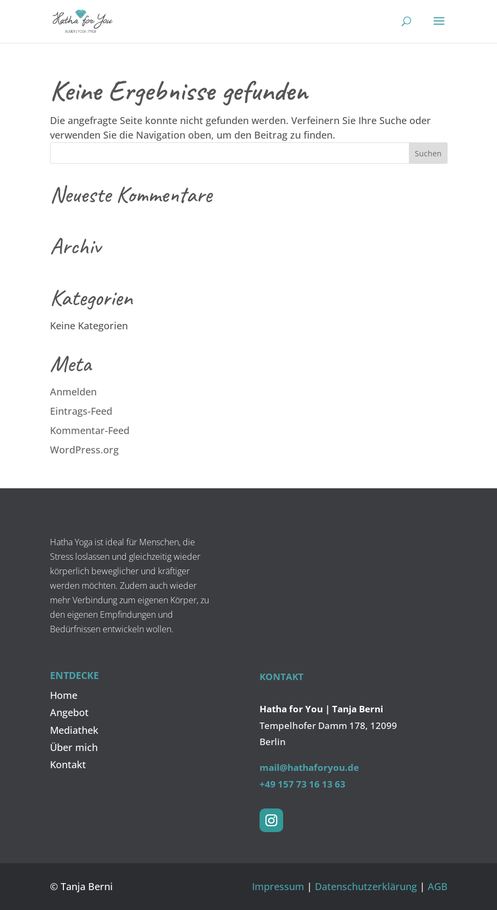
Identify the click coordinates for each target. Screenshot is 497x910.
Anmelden (73, 391)
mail (269, 767)
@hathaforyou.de (319, 767)
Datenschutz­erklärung (366, 886)
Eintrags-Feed (81, 411)
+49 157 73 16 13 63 (302, 784)
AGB (438, 886)
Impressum (278, 886)
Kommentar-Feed (89, 430)
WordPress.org (84, 449)
